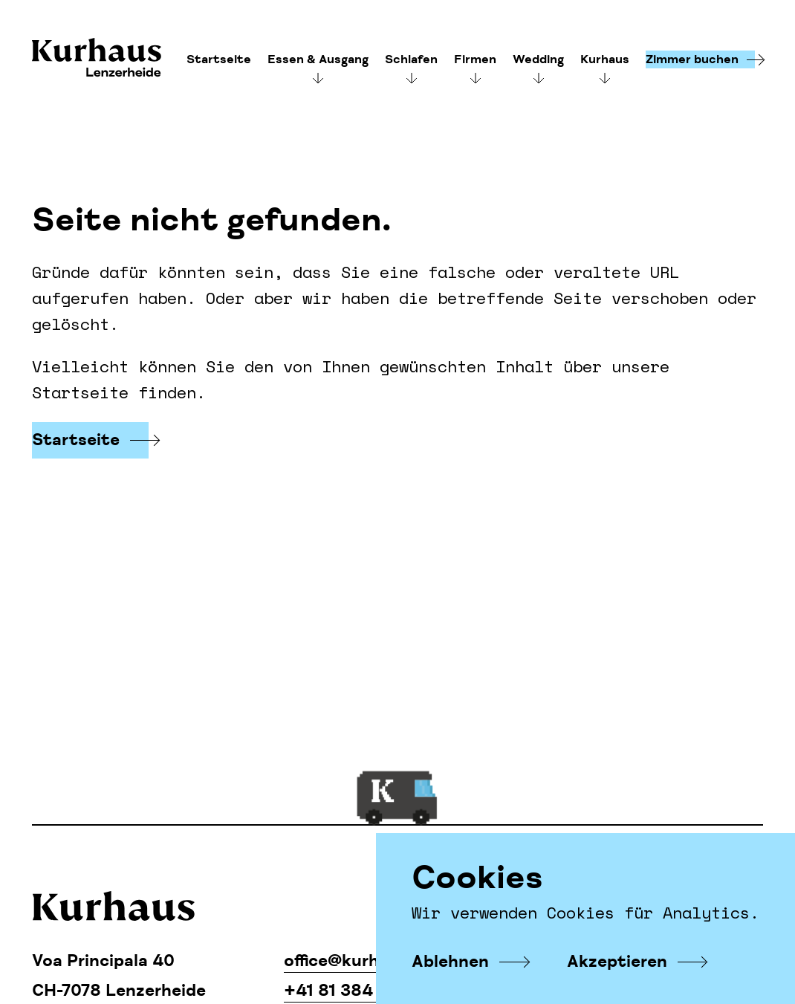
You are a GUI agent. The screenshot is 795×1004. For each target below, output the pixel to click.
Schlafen (411, 59)
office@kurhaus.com (366, 960)
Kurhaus (96, 59)
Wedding (538, 59)
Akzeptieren (617, 961)
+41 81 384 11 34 (351, 990)
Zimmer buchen (692, 59)
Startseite (218, 59)
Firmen (475, 59)
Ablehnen (450, 961)
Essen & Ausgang (318, 59)
